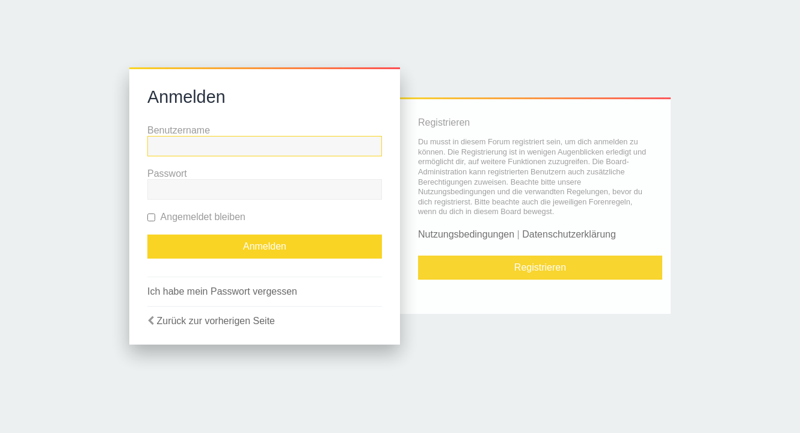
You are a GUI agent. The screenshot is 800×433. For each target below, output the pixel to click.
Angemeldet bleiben (196, 217)
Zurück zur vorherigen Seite (215, 321)
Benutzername (178, 130)
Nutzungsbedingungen (466, 234)
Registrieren (540, 267)
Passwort (167, 173)
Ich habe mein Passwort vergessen (222, 291)
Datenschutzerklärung (569, 234)
